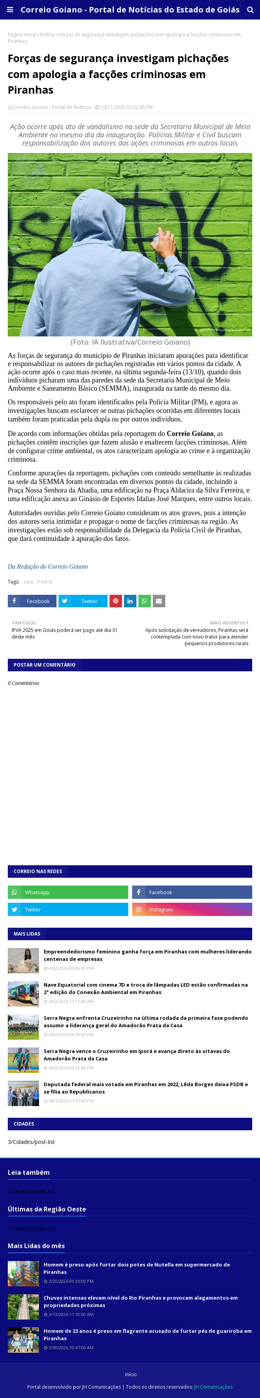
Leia (28, 581)
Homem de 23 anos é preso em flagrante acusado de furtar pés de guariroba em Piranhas (148, 1334)
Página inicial (22, 34)
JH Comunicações (101, 1387)
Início (131, 1374)
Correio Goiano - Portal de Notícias (52, 107)
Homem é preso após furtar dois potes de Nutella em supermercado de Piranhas (137, 1268)
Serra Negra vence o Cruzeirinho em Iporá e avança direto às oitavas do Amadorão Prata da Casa (137, 1055)
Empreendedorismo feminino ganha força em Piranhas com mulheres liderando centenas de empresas (148, 955)
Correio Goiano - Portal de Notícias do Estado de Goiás (130, 9)
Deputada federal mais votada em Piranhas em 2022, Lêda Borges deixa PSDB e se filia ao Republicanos (146, 1088)
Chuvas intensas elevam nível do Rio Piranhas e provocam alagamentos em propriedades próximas (141, 1301)
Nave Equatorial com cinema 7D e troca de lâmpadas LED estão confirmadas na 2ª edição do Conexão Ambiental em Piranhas (146, 988)
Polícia (47, 34)
